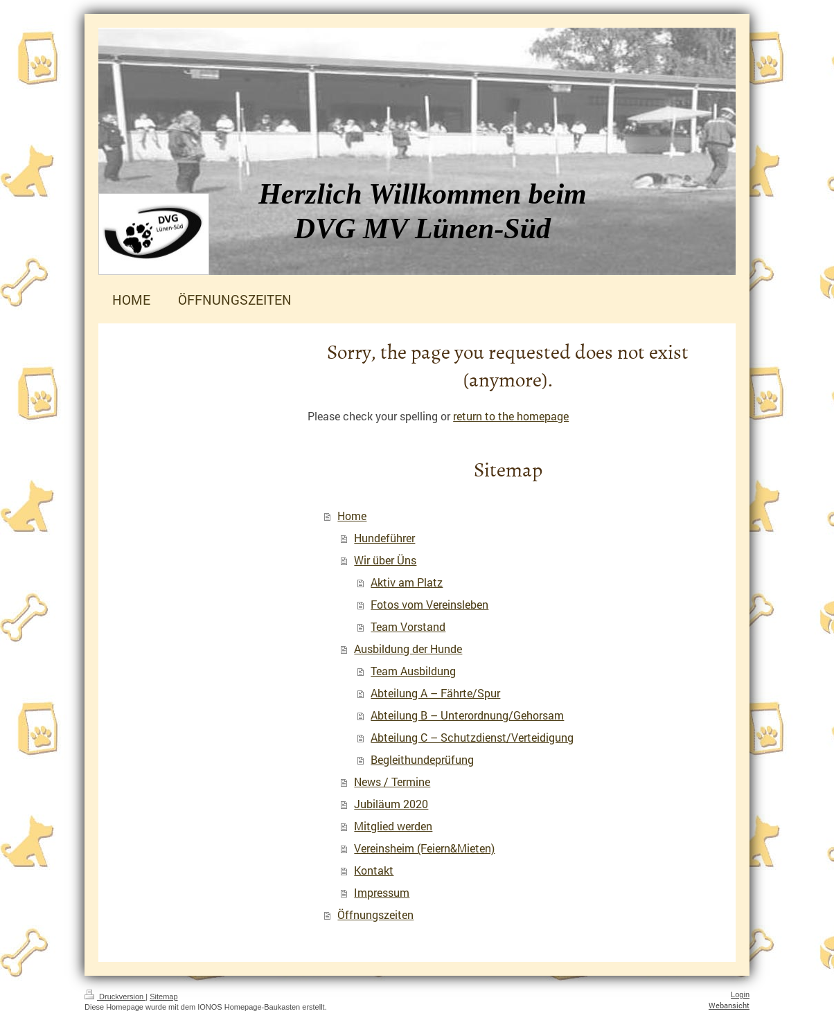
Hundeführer (384, 537)
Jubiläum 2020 (391, 803)
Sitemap (163, 996)
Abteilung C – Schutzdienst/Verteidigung (472, 737)
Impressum (381, 892)
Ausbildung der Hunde (408, 648)
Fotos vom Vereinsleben (429, 604)
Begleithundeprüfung (422, 759)
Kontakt (373, 870)
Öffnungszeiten (375, 914)
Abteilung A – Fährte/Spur (435, 693)
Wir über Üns (385, 560)
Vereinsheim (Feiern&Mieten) (424, 848)
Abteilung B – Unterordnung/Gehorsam (467, 715)
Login (740, 994)
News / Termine (392, 781)
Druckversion (115, 996)
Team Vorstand (408, 626)
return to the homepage (511, 416)
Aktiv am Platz (407, 582)
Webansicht (729, 1005)
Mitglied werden (393, 826)
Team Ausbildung (413, 670)
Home (351, 515)
